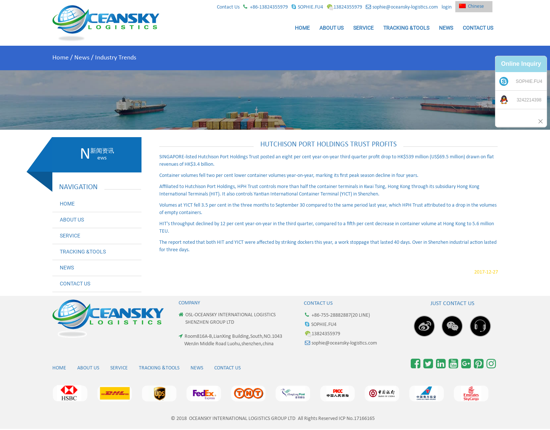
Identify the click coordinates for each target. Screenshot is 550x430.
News (82, 57)
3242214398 (529, 100)
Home (60, 57)
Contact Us (228, 7)
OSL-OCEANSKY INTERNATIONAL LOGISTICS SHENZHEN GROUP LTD (227, 318)
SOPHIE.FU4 (307, 7)
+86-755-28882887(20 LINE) (337, 315)
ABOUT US (331, 28)
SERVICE (363, 28)
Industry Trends (115, 57)
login (447, 7)
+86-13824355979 (265, 7)
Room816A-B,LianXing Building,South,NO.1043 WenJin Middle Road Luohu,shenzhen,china (230, 340)
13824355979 (344, 7)
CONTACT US (478, 28)
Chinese (471, 6)
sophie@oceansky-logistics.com (402, 7)
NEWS (446, 28)
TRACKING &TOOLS (406, 28)
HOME (302, 28)
